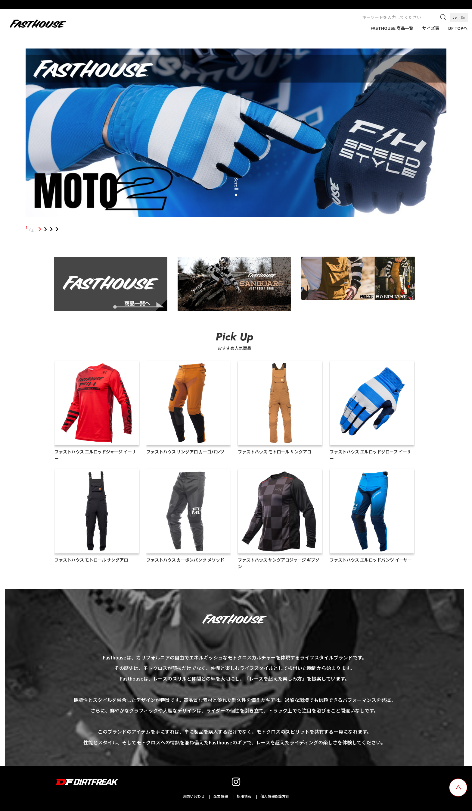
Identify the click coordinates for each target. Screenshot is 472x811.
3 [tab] (51, 229)
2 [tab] (45, 229)
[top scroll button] (458, 787)
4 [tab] (57, 229)
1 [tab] (40, 229)
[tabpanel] (236, 134)
